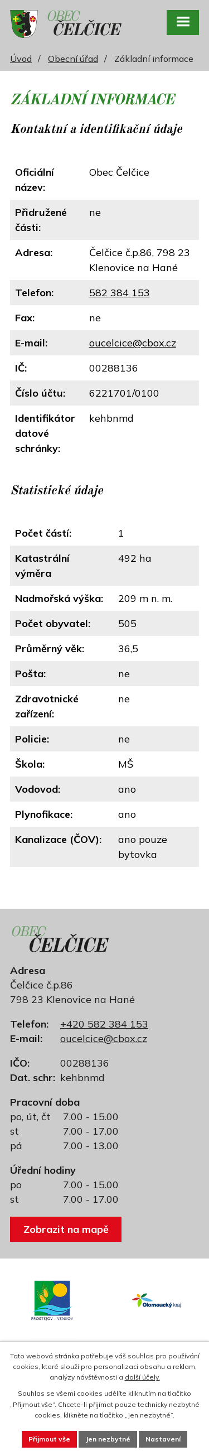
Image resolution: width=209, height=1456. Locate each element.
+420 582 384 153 (104, 1024)
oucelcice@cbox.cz (132, 342)
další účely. (142, 1377)
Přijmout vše (49, 1439)
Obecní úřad (73, 58)
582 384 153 (119, 292)
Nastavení (163, 1439)
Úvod (21, 58)
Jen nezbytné (107, 1439)
